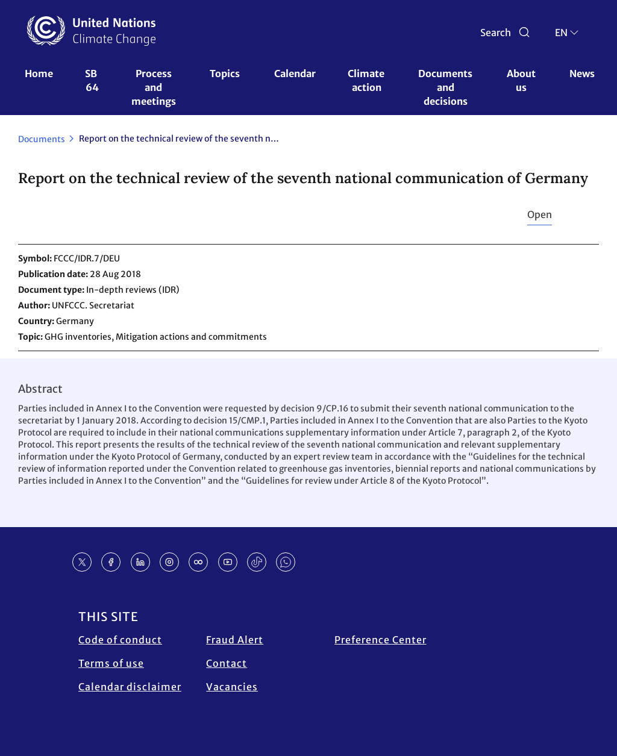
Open (539, 214)
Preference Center (380, 640)
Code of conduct (120, 640)
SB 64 (92, 80)
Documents (41, 139)
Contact (226, 663)
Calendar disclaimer (129, 687)
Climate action (367, 80)
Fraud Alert (234, 640)
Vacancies (232, 687)
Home (39, 73)
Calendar (295, 73)
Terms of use (111, 663)
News (582, 73)
